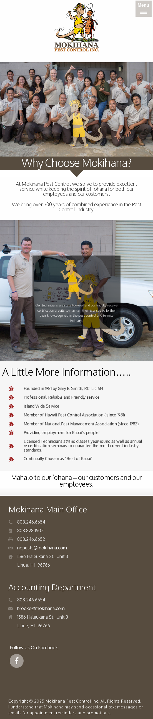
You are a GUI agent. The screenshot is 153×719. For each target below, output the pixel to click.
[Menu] (144, 9)
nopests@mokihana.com (42, 548)
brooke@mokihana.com (41, 608)
